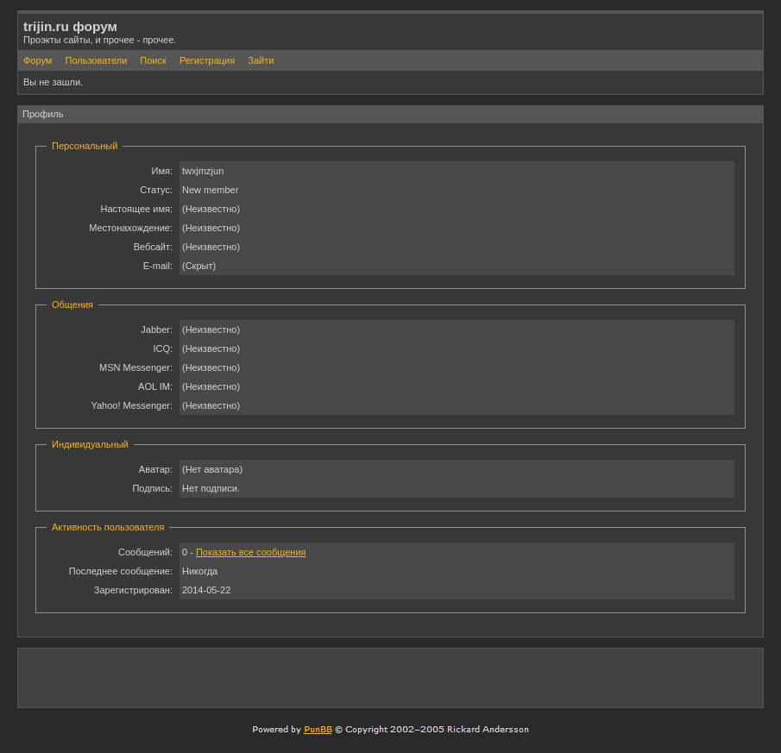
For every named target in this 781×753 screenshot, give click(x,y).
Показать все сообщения (251, 552)
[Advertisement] (556, 677)
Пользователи (96, 60)
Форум (37, 60)
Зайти (261, 60)
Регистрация (207, 60)
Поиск (153, 60)
